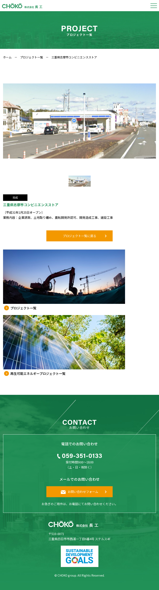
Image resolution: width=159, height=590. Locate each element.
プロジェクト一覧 (31, 57)
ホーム (7, 57)
